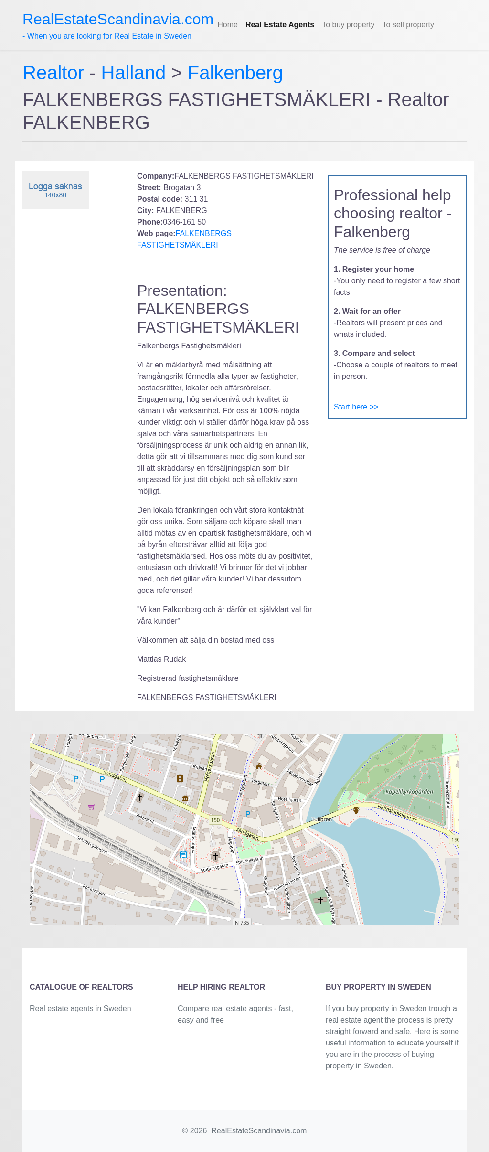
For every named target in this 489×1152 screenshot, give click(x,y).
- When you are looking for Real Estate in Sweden (117, 25)
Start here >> (356, 407)
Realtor (55, 72)
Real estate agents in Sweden (80, 1008)
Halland (133, 72)
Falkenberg (235, 72)
